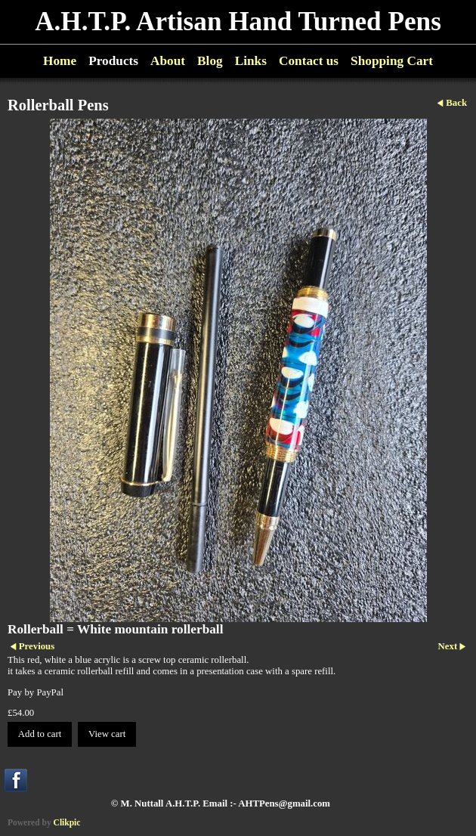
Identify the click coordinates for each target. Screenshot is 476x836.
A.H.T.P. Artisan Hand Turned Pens (238, 21)
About (167, 61)
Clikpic (67, 822)
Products (113, 61)
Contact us (308, 61)
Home (59, 61)
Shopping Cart (392, 61)
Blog (210, 61)
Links (251, 61)
